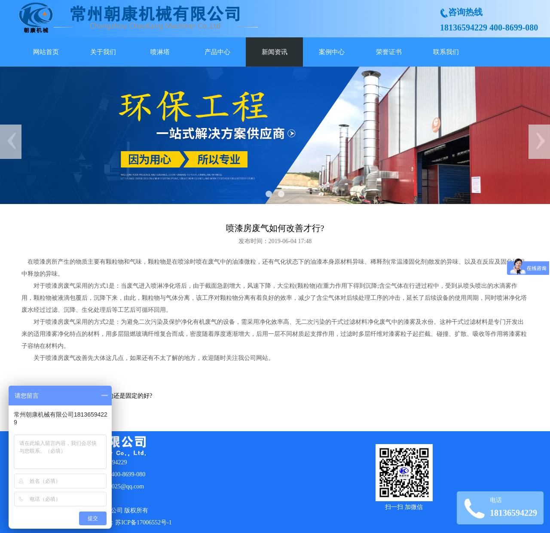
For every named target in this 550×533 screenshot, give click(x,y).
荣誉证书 (389, 52)
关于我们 (103, 52)
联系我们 (446, 52)
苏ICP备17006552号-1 (143, 522)
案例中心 (332, 52)
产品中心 (217, 52)
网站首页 (46, 52)
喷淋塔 (160, 52)
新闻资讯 (274, 52)
